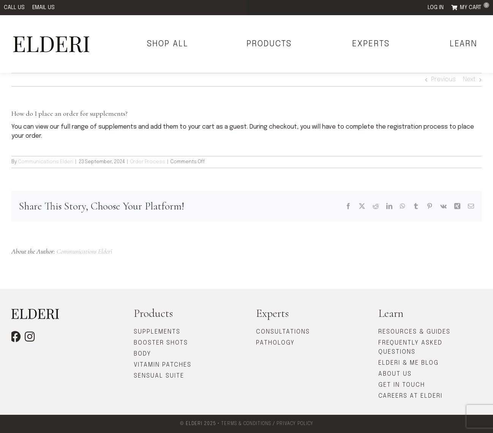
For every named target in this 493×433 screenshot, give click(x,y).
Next (469, 79)
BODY (142, 354)
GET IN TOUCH (401, 385)
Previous (443, 79)
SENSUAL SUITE (159, 376)
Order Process (147, 161)
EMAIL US (43, 7)
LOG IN (436, 7)
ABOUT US (395, 374)
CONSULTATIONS (283, 332)
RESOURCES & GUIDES (414, 332)
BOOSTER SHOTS (161, 343)
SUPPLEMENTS (157, 332)
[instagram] (30, 336)
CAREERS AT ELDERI (410, 396)
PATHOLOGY (275, 343)
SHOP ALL (167, 44)
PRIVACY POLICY (295, 424)
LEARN (463, 44)
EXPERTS (371, 44)
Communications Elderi (45, 161)
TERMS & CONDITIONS (246, 424)
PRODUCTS (269, 44)
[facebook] (15, 336)
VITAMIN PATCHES (162, 365)
